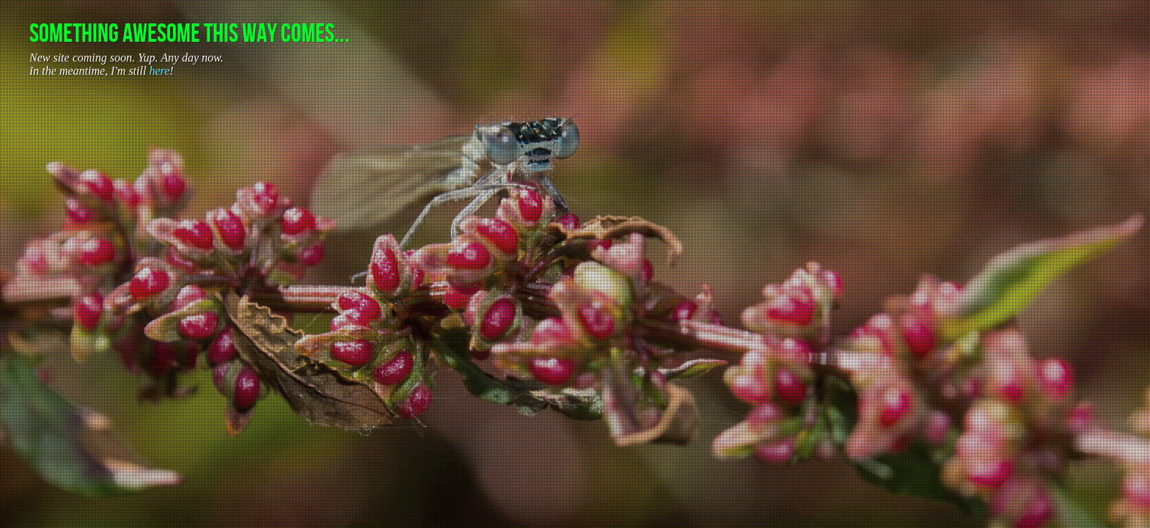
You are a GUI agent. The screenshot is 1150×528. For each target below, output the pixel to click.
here (159, 71)
